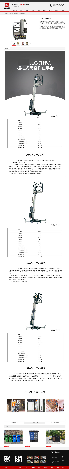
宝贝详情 (6, 48)
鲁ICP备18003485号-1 (18, 451)
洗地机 (21, 10)
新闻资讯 (50, 10)
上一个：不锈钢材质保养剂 (14, 422)
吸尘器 (20, 467)
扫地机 (33, 10)
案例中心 (44, 10)
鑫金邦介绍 (56, 10)
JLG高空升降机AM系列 (34, 422)
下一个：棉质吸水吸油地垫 (55, 422)
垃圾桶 (39, 10)
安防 (27, 10)
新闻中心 (39, 467)
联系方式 (62, 10)
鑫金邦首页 (15, 10)
